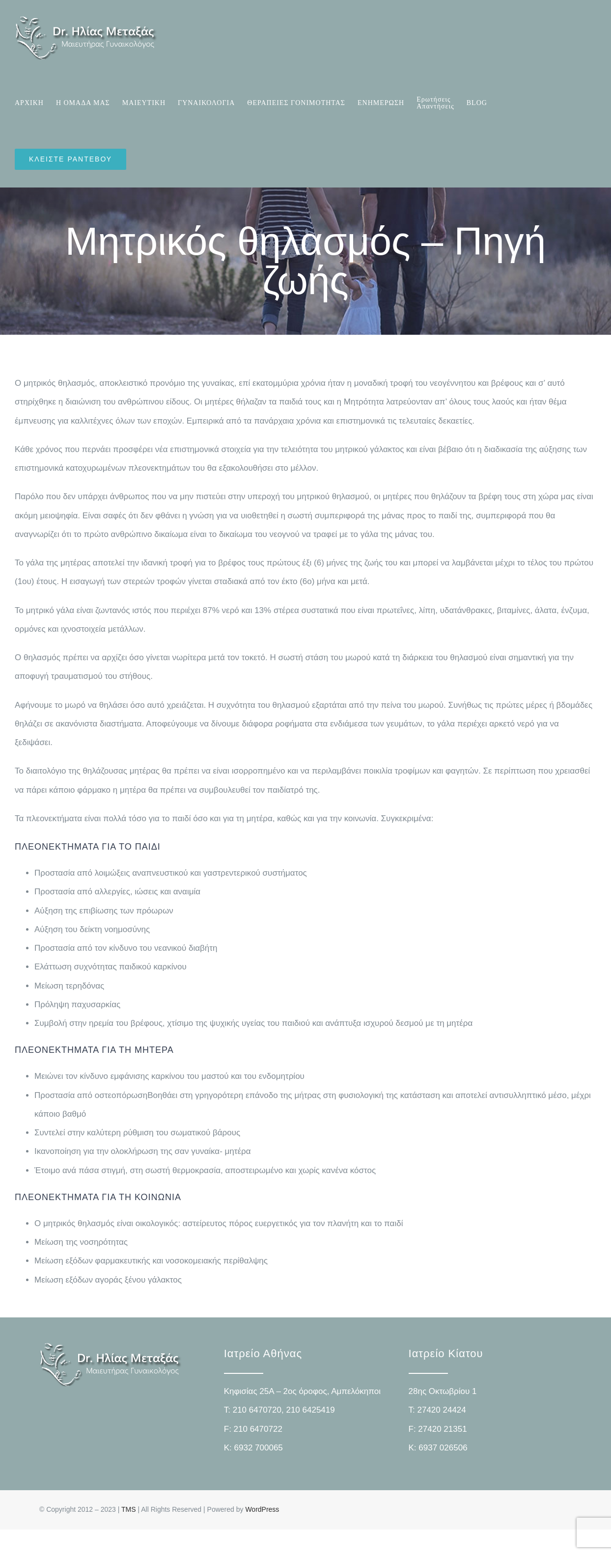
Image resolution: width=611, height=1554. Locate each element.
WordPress (262, 1509)
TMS (128, 1509)
